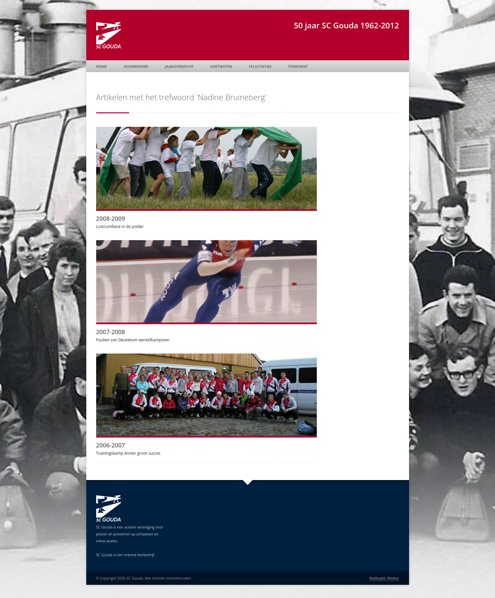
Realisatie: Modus (384, 578)
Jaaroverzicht (179, 66)
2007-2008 (110, 332)
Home (101, 66)
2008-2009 (110, 218)
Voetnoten (221, 66)
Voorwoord (136, 66)
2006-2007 (110, 445)
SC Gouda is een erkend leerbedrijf (125, 554)
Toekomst (298, 66)
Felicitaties (260, 66)
